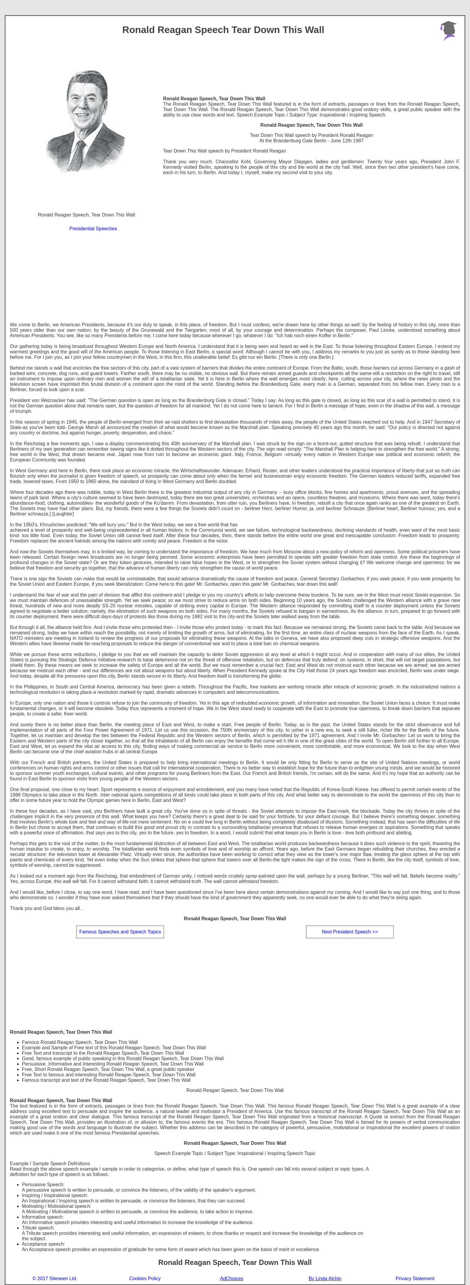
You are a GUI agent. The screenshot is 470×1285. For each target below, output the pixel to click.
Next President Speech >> (350, 931)
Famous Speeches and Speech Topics (120, 931)
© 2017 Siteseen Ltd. (54, 1278)
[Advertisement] (235, 277)
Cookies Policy (145, 1278)
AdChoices (231, 1278)
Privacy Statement (415, 1278)
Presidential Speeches (93, 228)
